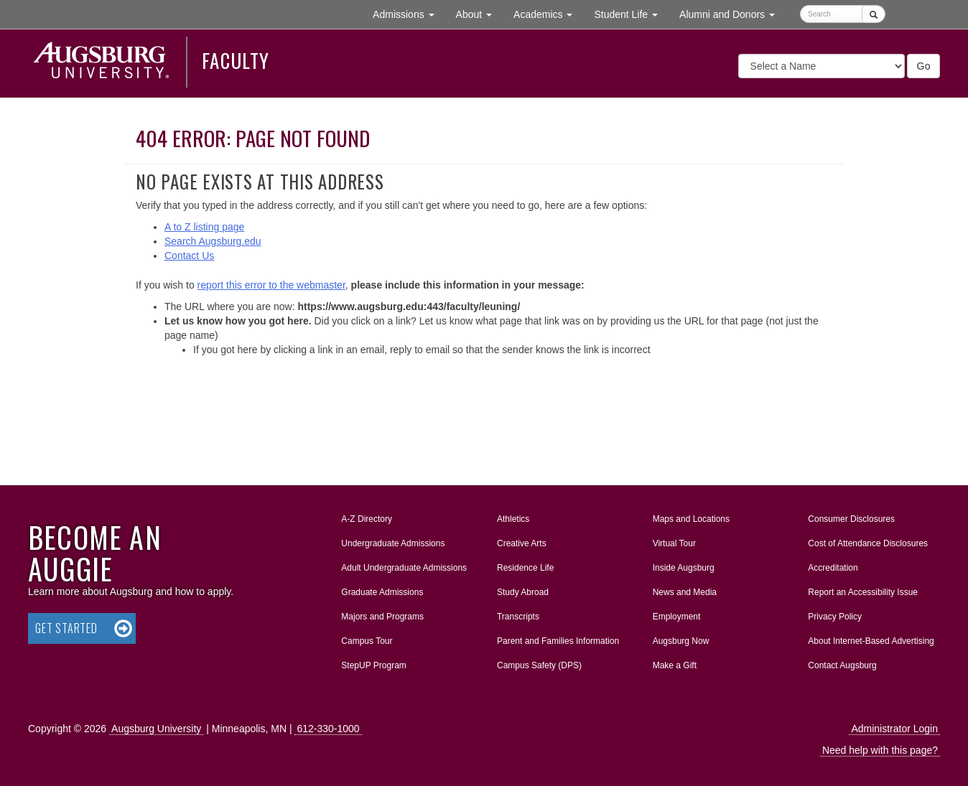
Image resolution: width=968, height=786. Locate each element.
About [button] (479, 17)
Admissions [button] (409, 13)
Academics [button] (548, 13)
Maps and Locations (691, 519)
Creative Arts (521, 543)
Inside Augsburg (684, 568)
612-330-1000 (328, 728)
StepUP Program (373, 665)
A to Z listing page (204, 227)
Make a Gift (675, 665)
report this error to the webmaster (271, 285)
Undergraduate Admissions (393, 543)
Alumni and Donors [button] (732, 13)
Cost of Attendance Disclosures (868, 543)
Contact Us (189, 255)
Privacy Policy (835, 617)
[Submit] (873, 14)
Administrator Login (894, 728)
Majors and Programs (382, 614)
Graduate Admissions (382, 592)
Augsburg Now (681, 641)
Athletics (513, 519)
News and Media (685, 592)
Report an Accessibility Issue (863, 592)
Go (923, 66)
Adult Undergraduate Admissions (404, 568)
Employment (677, 617)
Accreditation (832, 568)
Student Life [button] (631, 13)
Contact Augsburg (842, 665)
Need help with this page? (880, 750)
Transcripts (518, 617)
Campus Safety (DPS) (539, 665)
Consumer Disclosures (851, 519)
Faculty (235, 60)
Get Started (66, 628)
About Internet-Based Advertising (871, 641)
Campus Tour (366, 641)
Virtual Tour (674, 543)
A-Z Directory (366, 519)
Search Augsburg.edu (212, 241)
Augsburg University (156, 728)
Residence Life (525, 568)
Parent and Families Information (558, 641)
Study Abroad (523, 592)
